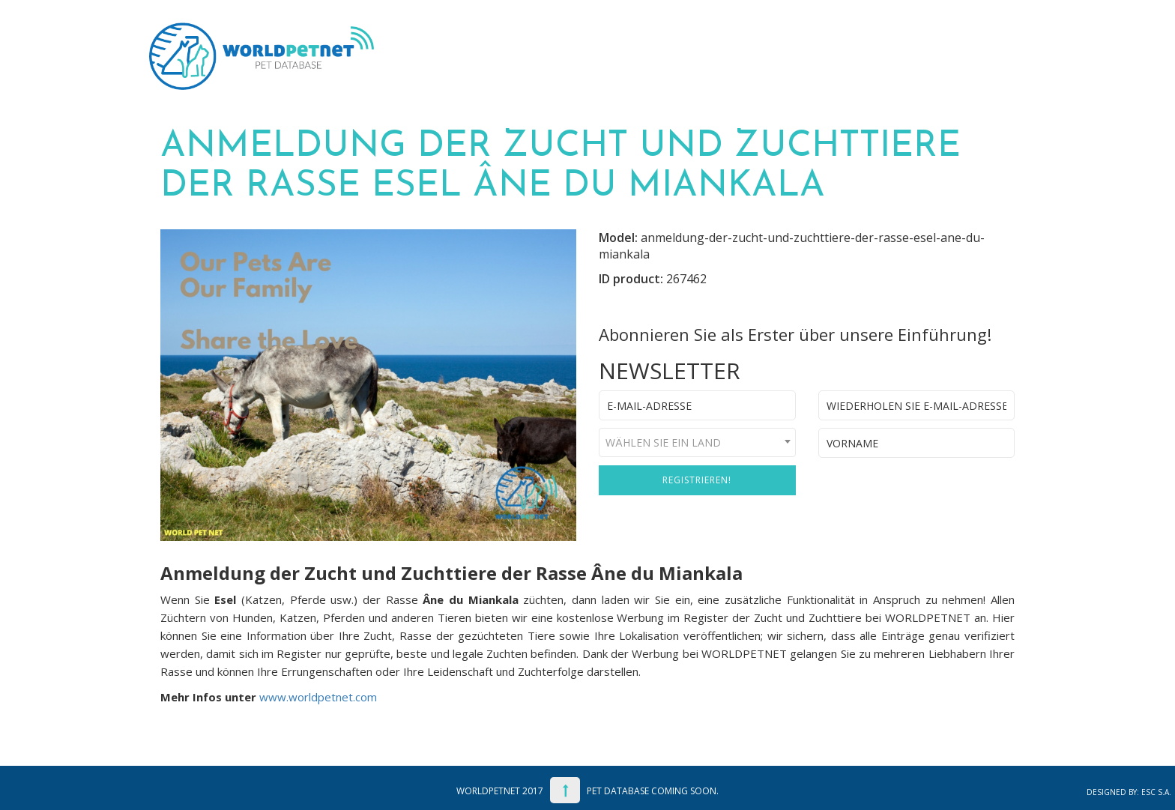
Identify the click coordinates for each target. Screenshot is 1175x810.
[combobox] (697, 442)
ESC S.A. (1156, 792)
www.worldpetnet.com (318, 696)
